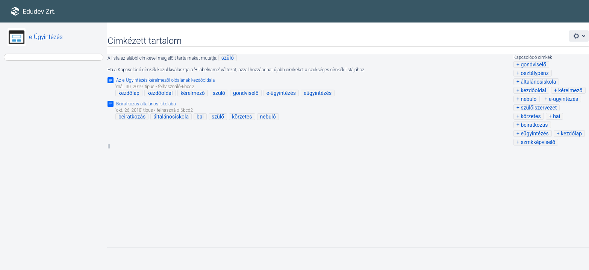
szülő (227, 58)
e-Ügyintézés (46, 36)
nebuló (528, 99)
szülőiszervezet (539, 108)
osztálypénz (534, 73)
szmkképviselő (538, 142)
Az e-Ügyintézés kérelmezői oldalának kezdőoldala (165, 80)
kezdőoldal (533, 90)
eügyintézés (534, 133)
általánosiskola (538, 82)
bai (556, 116)
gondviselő (533, 65)
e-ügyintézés (563, 99)
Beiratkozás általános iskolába (146, 103)
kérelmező (570, 90)
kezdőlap (571, 133)
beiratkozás (534, 125)
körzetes (531, 116)
